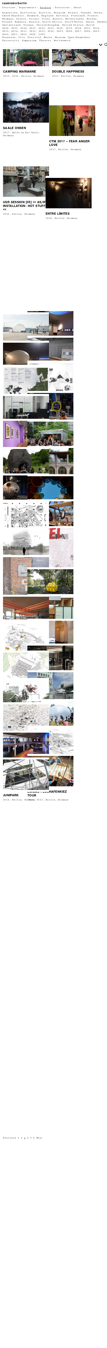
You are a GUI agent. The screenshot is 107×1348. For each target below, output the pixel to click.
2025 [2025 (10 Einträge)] (14, 28)
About (78, 7)
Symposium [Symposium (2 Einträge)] (29, 40)
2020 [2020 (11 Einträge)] (59, 28)
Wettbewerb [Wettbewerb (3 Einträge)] (62, 40)
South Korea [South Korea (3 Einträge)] (74, 21)
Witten (51, 196)
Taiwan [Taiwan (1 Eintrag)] (28, 24)
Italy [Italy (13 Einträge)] (46, 18)
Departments (27, 7)
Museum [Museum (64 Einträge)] (60, 37)
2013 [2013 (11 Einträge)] (23, 31)
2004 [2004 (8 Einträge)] (5, 34)
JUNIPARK (11, 795)
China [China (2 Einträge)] (98, 12)
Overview (8, 7)
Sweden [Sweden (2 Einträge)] (102, 21)
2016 (15, 178)
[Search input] (51, 45)
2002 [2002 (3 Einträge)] (23, 34)
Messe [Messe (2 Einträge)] (48, 37)
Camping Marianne (19, 174)
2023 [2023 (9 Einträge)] (32, 28)
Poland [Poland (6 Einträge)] (7, 21)
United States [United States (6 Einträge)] (73, 24)
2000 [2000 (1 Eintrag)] (32, 34)
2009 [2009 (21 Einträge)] (59, 31)
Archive (45, 7)
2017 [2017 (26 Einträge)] (87, 28)
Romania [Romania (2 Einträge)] (20, 21)
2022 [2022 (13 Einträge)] (41, 28)
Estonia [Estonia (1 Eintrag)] (62, 15)
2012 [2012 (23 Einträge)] (32, 31)
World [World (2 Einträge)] (90, 24)
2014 (6, 799)
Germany (63, 196)
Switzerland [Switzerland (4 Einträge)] (11, 24)
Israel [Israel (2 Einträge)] (34, 18)
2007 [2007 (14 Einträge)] (78, 31)
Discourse (62, 7)
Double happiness (53, 191)
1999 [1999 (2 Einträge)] (41, 34)
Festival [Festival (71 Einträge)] (34, 37)
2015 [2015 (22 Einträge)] (5, 31)
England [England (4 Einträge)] (47, 15)
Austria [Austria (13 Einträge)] (45, 12)
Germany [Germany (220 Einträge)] (8, 18)
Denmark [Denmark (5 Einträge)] (33, 15)
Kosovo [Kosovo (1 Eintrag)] (58, 18)
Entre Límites (42, 305)
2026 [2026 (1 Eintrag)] (5, 28)
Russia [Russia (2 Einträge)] (34, 21)
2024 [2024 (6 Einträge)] (23, 28)
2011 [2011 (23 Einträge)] (41, 31)
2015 (6, 178)
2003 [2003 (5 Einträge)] (14, 34)
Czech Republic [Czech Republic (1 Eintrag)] (13, 15)
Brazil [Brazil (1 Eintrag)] (73, 12)
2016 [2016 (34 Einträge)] (96, 28)
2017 (40, 196)
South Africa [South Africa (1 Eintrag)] (52, 21)
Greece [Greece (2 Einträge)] (21, 18)
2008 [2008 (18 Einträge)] (69, 31)
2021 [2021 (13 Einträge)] (50, 28)
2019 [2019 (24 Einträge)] (69, 28)
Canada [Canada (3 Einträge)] (86, 12)
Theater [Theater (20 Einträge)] (45, 40)
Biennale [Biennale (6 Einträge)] (9, 37)
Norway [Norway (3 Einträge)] (92, 18)
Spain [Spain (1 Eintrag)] (90, 21)
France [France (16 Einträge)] (92, 15)
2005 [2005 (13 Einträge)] (96, 31)
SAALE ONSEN (14, 237)
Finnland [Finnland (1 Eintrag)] (78, 15)
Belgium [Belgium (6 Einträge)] (59, 12)
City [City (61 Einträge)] (21, 37)
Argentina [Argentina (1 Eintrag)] (10, 12)
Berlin (26, 178)
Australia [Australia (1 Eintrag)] (28, 12)
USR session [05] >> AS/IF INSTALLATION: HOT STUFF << (24, 298)
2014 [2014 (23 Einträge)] (14, 31)
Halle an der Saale (25, 241)
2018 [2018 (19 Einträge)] (78, 28)
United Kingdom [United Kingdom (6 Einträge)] (47, 24)
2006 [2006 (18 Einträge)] (87, 31)
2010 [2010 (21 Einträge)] (50, 31)
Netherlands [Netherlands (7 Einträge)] (74, 18)
